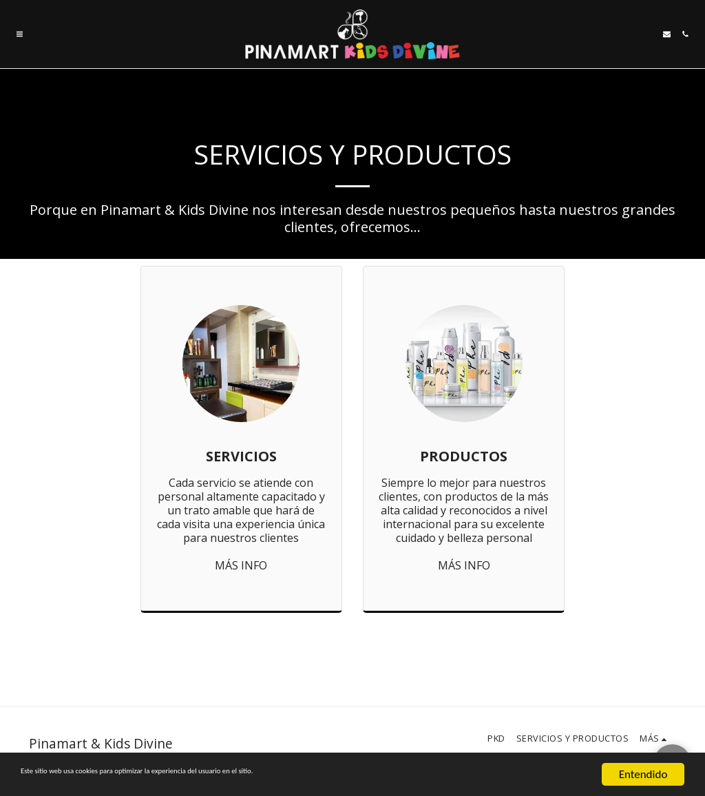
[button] (19, 34)
